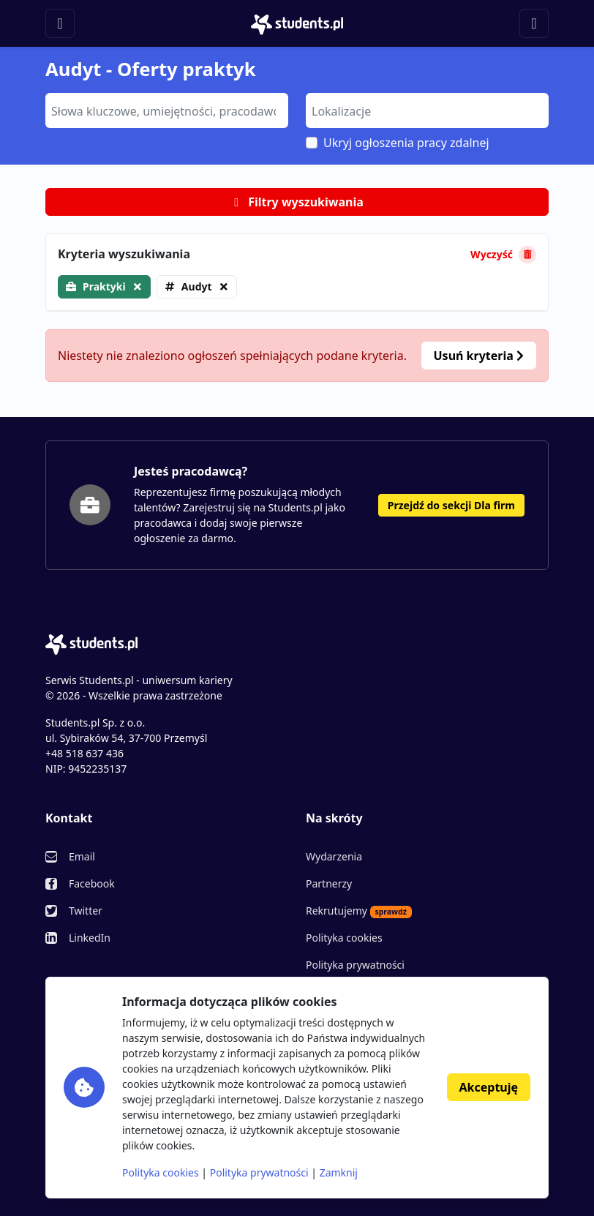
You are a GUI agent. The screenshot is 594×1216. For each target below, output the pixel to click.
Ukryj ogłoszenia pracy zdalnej (406, 143)
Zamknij (339, 1172)
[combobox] (166, 110)
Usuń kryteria (479, 356)
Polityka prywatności (355, 965)
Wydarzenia (334, 856)
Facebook (92, 883)
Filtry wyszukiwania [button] (297, 202)
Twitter (85, 910)
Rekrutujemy (359, 911)
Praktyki (104, 286)
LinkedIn (89, 938)
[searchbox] (165, 110)
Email (82, 856)
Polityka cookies (344, 938)
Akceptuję (488, 1087)
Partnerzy (329, 883)
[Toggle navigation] (60, 23)
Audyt (196, 286)
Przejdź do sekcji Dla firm (451, 505)
